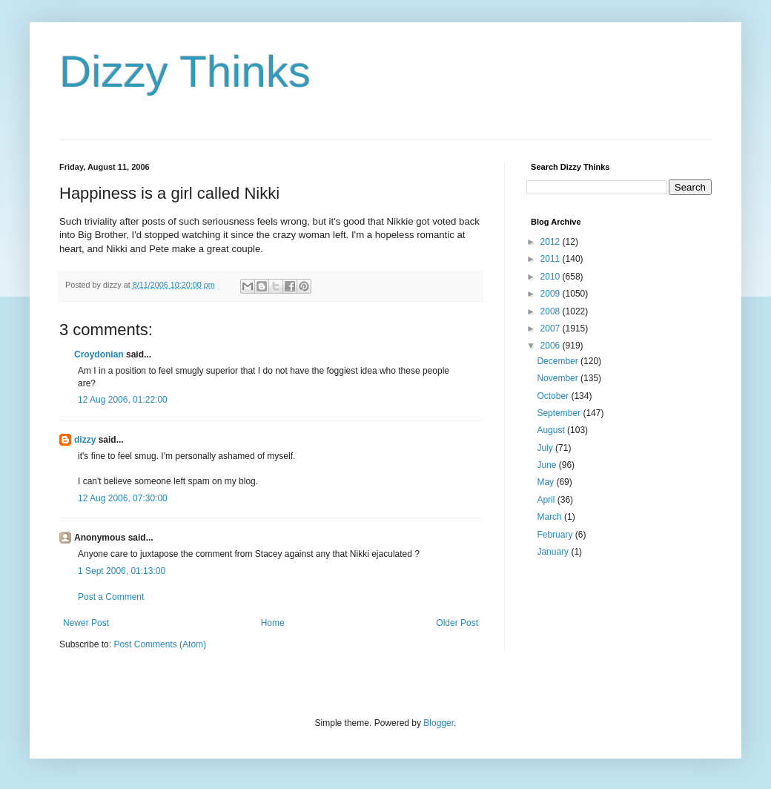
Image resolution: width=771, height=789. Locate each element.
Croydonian (99, 354)
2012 (551, 242)
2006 (551, 345)
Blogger (438, 723)
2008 (551, 311)
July (546, 448)
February (556, 534)
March (550, 517)
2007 (551, 328)
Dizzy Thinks (185, 71)
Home (273, 623)
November (558, 378)
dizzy (85, 440)
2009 (551, 293)
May (546, 482)
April (547, 500)
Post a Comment (111, 597)
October (554, 396)
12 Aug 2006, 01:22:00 (123, 399)
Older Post (457, 623)
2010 (551, 276)
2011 (551, 259)
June (547, 465)
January (554, 552)
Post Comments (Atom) (159, 644)
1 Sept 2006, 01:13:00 (121, 571)
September (560, 413)
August (552, 430)
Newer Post (86, 623)
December (558, 361)
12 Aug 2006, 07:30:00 (123, 498)
